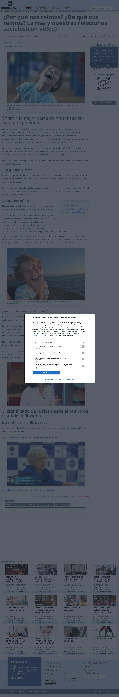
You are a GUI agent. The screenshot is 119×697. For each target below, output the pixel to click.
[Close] (91, 318)
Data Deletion (49, 379)
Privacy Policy (70, 379)
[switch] (82, 346)
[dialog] (59, 348)
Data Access (59, 379)
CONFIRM (46, 373)
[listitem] (60, 342)
